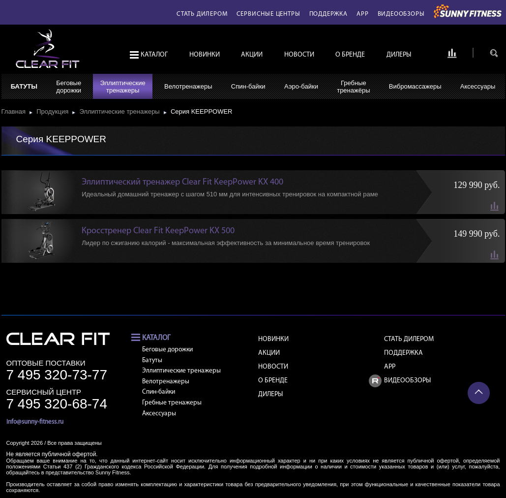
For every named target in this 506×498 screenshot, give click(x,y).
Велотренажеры (188, 86)
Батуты (24, 86)
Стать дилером (202, 14)
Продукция (54, 111)
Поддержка (328, 14)
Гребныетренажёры (353, 86)
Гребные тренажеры (172, 403)
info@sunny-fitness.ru (34, 422)
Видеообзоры (401, 14)
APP (362, 14)
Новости (299, 55)
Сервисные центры (268, 14)
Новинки (204, 55)
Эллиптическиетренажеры (122, 86)
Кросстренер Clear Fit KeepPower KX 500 (158, 231)
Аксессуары (477, 86)
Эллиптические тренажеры (121, 111)
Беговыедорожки (68, 86)
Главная (15, 111)
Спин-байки (248, 86)
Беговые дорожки (167, 349)
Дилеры (399, 55)
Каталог (154, 55)
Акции (252, 55)
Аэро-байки (301, 86)
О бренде (350, 55)
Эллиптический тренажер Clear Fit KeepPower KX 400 (182, 182)
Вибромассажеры (415, 86)
